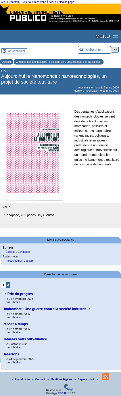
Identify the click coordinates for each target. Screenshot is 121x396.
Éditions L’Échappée (18, 251)
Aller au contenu (10, 2)
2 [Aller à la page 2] (8, 284)
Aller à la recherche (34, 2)
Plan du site (21, 379)
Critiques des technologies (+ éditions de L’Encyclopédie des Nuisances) (58, 61)
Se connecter (16, 51)
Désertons (10, 354)
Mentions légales (60, 379)
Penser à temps (15, 324)
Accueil (6, 61)
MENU (102, 36)
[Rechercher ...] (94, 50)
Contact (39, 379)
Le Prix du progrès (17, 294)
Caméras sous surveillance (24, 339)
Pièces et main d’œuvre (20, 260)
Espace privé (85, 379)
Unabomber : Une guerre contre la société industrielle (46, 309)
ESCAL (62, 393)
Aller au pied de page (61, 2)
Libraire (16, 302)
